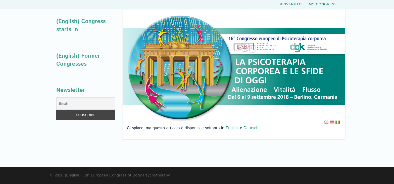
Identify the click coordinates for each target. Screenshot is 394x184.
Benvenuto (290, 5)
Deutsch (250, 128)
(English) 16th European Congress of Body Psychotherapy (117, 175)
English (232, 128)
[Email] (85, 103)
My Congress (323, 5)
